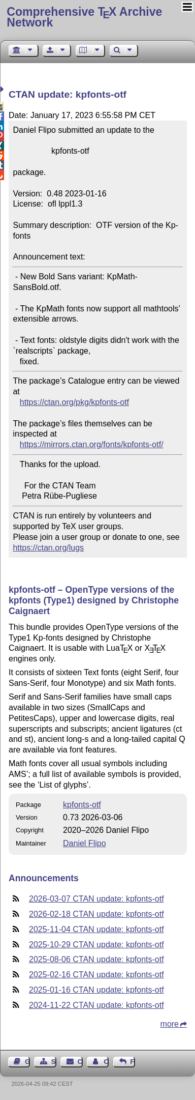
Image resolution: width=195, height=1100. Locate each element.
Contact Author (106, 1061)
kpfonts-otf (82, 804)
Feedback (132, 1061)
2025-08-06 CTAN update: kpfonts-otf (96, 959)
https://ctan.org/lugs (48, 547)
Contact (80, 1061)
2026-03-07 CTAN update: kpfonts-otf (96, 898)
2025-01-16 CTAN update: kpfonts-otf (96, 990)
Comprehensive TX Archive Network (84, 17)
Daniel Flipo (84, 843)
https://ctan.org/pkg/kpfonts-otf (74, 402)
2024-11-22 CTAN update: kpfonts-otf (96, 1005)
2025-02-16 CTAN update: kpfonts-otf (96, 974)
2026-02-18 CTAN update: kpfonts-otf (96, 914)
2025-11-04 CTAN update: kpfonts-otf (96, 929)
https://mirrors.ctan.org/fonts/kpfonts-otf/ (92, 444)
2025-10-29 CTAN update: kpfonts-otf (96, 944)
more (169, 1024)
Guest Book (27, 1061)
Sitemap (53, 1061)
